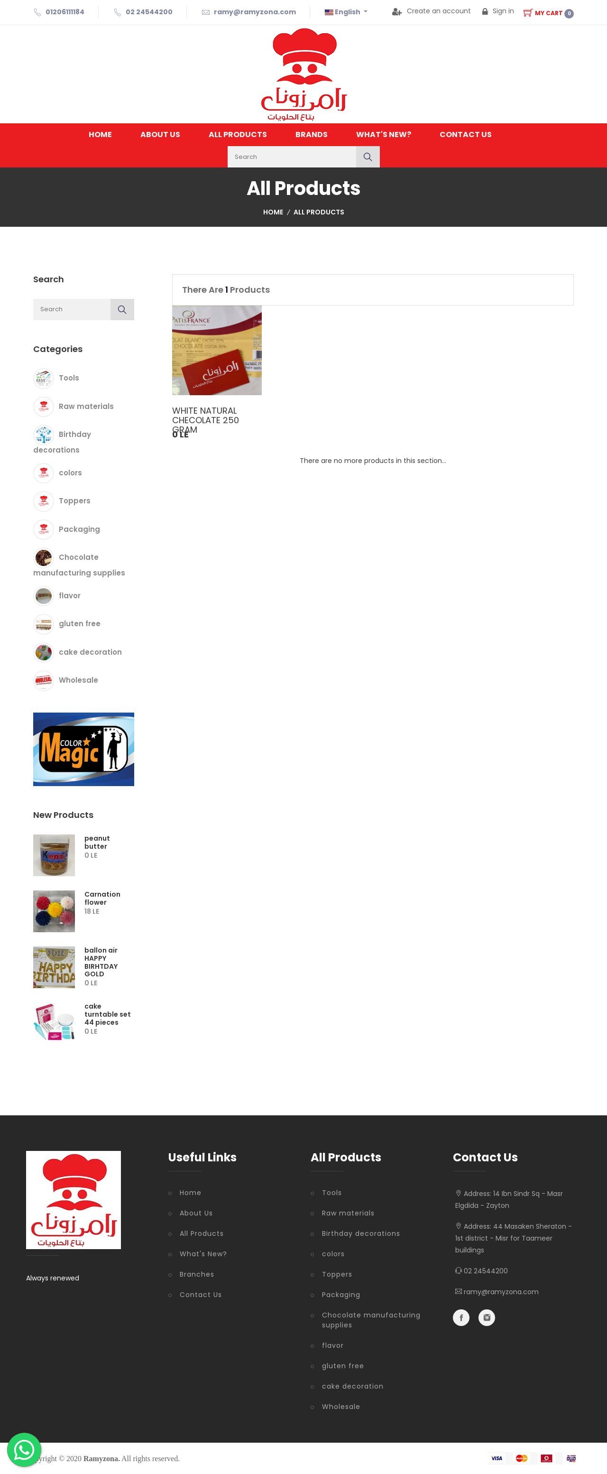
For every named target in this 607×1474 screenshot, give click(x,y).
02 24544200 (149, 12)
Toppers (75, 501)
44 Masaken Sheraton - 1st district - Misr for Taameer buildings (513, 1238)
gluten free (80, 624)
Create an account (431, 11)
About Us (160, 134)
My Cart (549, 13)
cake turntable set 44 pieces (107, 1014)
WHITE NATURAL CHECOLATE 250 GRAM (205, 420)
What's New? (383, 134)
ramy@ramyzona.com (255, 12)
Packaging (79, 529)
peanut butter (97, 842)
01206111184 (65, 12)
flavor (70, 595)
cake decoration (90, 652)
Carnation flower (102, 898)
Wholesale (78, 680)
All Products (238, 134)
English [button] (343, 12)
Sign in (498, 11)
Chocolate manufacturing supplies (371, 1320)
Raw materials (86, 406)
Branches (197, 1274)
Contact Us (466, 134)
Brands (311, 134)
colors (70, 472)
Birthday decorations (361, 1233)
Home (100, 134)
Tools (69, 378)
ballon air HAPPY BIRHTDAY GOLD (101, 962)
